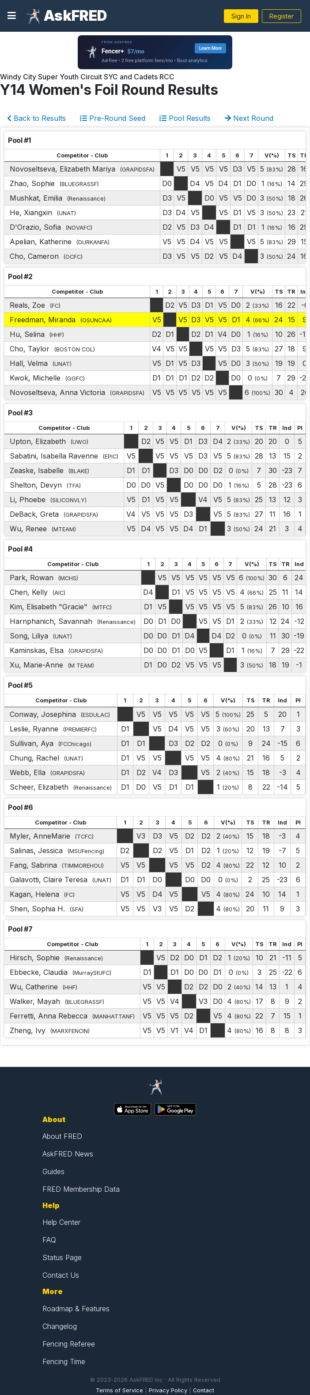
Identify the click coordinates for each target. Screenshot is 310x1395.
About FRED (62, 1136)
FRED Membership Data (81, 1189)
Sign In (241, 16)
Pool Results (185, 118)
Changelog (59, 1326)
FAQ (49, 1239)
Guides (53, 1171)
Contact (203, 1390)
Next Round (249, 118)
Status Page (62, 1257)
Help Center (61, 1222)
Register (281, 16)
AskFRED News (67, 1153)
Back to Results (36, 118)
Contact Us (60, 1275)
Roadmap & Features (76, 1308)
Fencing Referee (68, 1343)
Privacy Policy (168, 1390)
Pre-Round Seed (112, 118)
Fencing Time (63, 1361)
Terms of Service (119, 1390)
